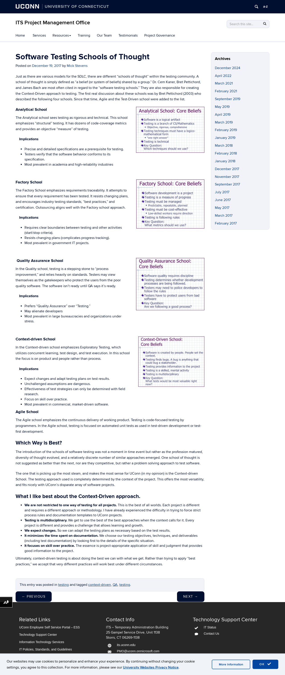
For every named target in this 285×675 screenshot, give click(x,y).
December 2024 (227, 68)
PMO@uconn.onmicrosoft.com (138, 651)
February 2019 (226, 130)
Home (20, 35)
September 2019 (227, 99)
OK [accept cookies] (265, 664)
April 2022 (223, 76)
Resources (62, 35)
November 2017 (227, 177)
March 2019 (224, 122)
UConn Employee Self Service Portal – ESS (49, 627)
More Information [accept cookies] (231, 664)
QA (115, 584)
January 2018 (225, 161)
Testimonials (128, 35)
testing (63, 584)
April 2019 (222, 114)
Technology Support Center (38, 634)
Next (190, 597)
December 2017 (227, 169)
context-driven (99, 584)
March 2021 (224, 83)
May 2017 (222, 208)
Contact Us (211, 633)
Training (84, 35)
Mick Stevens (77, 66)
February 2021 (226, 91)
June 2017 (223, 200)
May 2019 (222, 107)
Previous (33, 597)
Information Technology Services (41, 642)
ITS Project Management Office (53, 22)
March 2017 (223, 215)
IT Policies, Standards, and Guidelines (45, 649)
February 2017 (226, 223)
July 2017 (222, 192)
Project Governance (159, 35)
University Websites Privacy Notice (151, 667)
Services (39, 35)
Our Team (104, 35)
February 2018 (226, 153)
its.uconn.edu (126, 645)
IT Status (210, 627)
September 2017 (227, 184)
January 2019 (225, 138)
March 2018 (224, 145)
